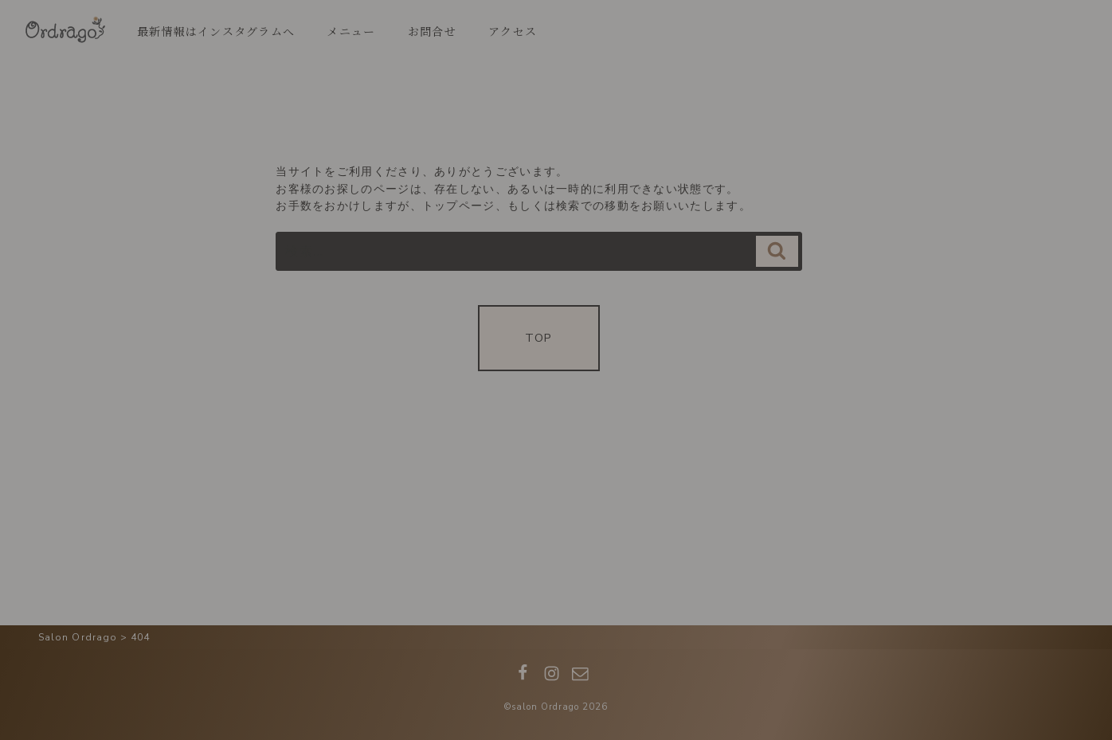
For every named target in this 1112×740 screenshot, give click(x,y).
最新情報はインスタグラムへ (216, 31)
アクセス (512, 31)
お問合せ (432, 31)
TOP (538, 338)
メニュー (351, 31)
